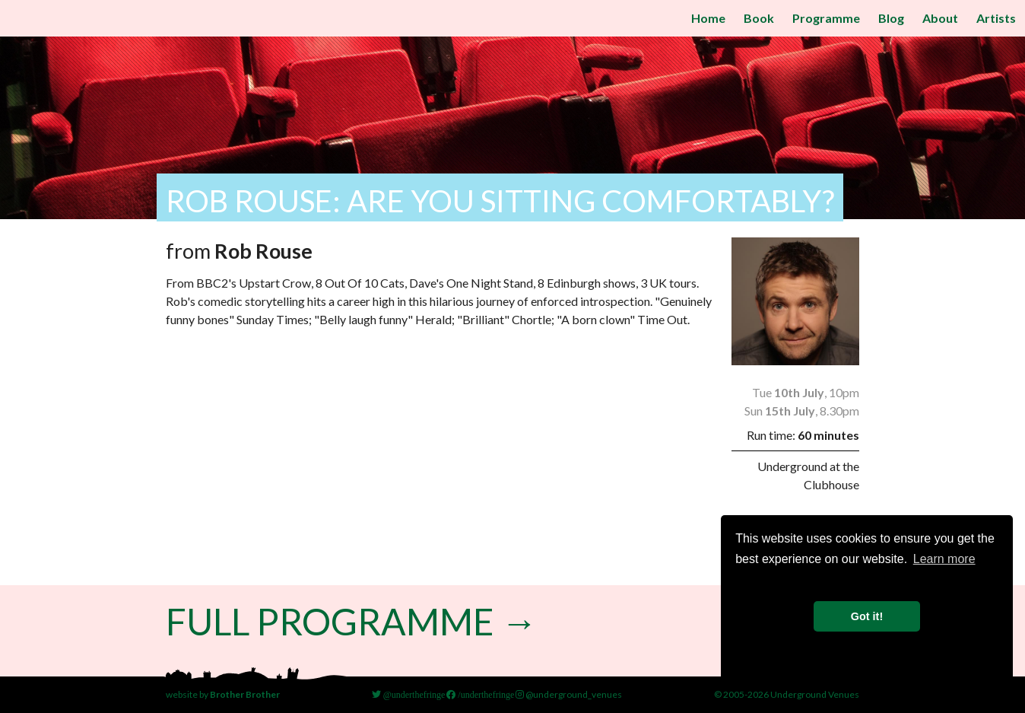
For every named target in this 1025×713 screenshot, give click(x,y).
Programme (826, 18)
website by (223, 694)
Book (759, 18)
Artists (996, 18)
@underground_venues (569, 694)
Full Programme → (352, 621)
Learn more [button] (944, 558)
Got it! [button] (867, 616)
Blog (891, 18)
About (940, 18)
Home (708, 18)
